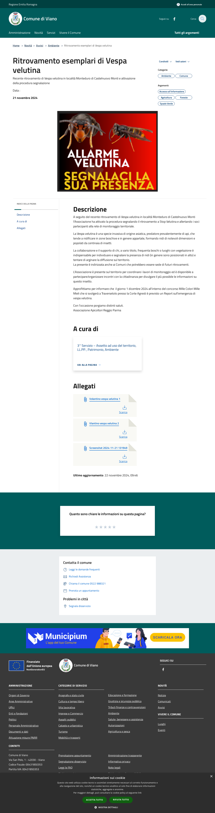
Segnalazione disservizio (72, 761)
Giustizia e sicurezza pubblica (124, 701)
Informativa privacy (119, 761)
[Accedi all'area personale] (189, 4)
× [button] (211, 776)
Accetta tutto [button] (94, 799)
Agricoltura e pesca (119, 731)
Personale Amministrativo (23, 726)
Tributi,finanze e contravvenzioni (127, 707)
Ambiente (53, 45)
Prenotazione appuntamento (74, 755)
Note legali (114, 767)
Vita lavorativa (66, 707)
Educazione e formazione (122, 695)
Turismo (63, 732)
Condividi (166, 62)
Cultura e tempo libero (71, 701)
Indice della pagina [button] (26, 203)
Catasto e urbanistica (70, 726)
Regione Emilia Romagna (23, 4)
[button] (107, 807)
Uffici (12, 707)
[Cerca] (202, 19)
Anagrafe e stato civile (71, 695)
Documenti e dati (18, 732)
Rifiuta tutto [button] (121, 799)
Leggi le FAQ (65, 767)
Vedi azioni (183, 62)
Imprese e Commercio (70, 713)
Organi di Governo (19, 695)
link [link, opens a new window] (140, 792)
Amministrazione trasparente (125, 755)
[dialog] (107, 793)
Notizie (162, 695)
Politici (12, 719)
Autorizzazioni (116, 725)
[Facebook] (172, 18)
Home (16, 45)
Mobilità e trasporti (69, 738)
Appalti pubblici (67, 719)
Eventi (161, 730)
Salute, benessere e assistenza (125, 719)
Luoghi (162, 724)
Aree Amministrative (21, 701)
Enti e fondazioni (18, 713)
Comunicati (164, 701)
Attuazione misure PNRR (23, 738)
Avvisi (39, 45)
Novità (28, 45)
